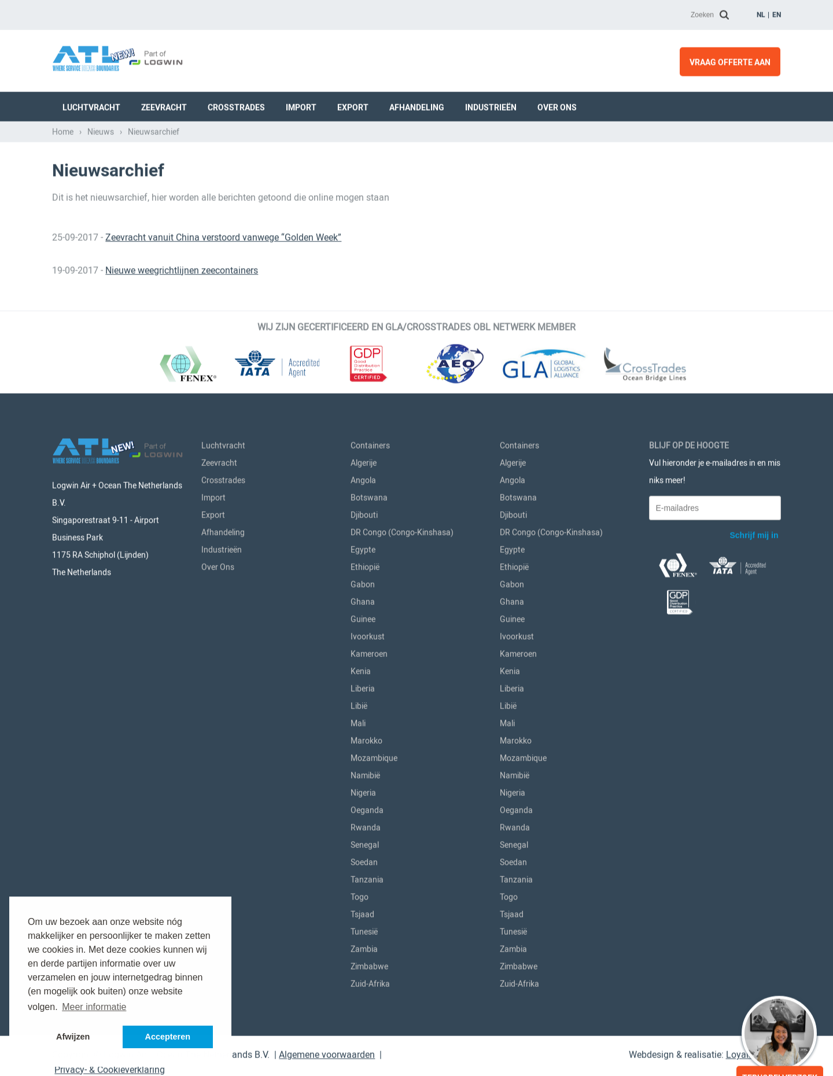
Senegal (365, 842)
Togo (359, 894)
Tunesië (364, 929)
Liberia (363, 686)
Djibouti (364, 512)
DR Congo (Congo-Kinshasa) (402, 530)
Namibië (365, 773)
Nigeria (363, 790)
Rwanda (366, 825)
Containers (370, 443)
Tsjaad (362, 912)
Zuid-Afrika (370, 981)
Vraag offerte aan (730, 60)
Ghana (363, 599)
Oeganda (367, 808)
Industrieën (491, 105)
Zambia (364, 947)
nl (761, 13)
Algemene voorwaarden (327, 1052)
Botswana (369, 495)
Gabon (363, 582)
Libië (359, 703)
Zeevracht (164, 105)
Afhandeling (416, 105)
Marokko (366, 738)
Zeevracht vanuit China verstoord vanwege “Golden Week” (223, 235)
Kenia (361, 669)
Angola (363, 478)
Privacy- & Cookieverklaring (109, 1067)
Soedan (364, 860)
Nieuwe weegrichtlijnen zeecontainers (181, 268)
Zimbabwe (369, 964)
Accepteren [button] (167, 1036)
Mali (358, 721)
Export (352, 105)
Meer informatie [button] (94, 1007)
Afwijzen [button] (73, 1036)
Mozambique (374, 756)
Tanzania (367, 877)
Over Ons (557, 105)
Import (301, 105)
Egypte (363, 547)
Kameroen (369, 651)
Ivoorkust (368, 634)
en (776, 13)
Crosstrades (236, 105)
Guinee (363, 617)
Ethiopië (365, 565)
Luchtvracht (91, 105)
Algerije (364, 460)
